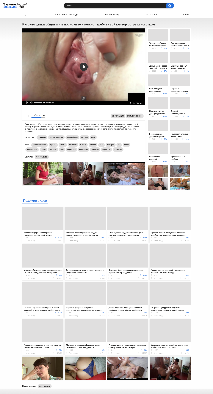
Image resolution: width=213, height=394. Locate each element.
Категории (151, 15)
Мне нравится (25, 116)
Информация (118, 116)
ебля (101, 145)
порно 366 (118, 149)
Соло (93, 137)
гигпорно (110, 145)
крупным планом (39, 145)
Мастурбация (72, 137)
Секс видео (25, 14)
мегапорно (83, 149)
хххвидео (95, 149)
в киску (83, 145)
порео (126, 145)
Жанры (186, 15)
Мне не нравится (28, 116)
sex (119, 145)
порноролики (32, 149)
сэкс (62, 149)
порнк (43, 149)
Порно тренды (112, 15)
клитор (62, 145)
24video (93, 145)
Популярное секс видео (66, 15)
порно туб (106, 149)
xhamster (53, 149)
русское (53, 145)
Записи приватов (56, 137)
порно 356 (71, 149)
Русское (84, 137)
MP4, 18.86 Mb (42, 157)
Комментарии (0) (134, 116)
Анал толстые (44, 386)
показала (73, 145)
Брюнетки (42, 137)
